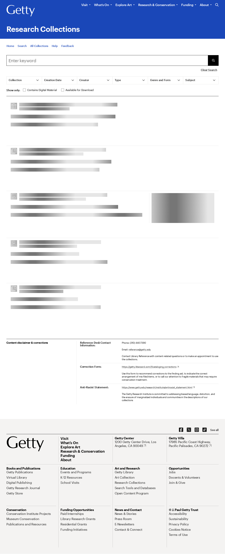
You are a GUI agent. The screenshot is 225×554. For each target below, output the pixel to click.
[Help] (55, 45)
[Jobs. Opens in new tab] (172, 472)
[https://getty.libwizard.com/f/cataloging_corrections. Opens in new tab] (150, 367)
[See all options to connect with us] (214, 430)
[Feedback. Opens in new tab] (67, 45)
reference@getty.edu (140, 349)
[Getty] (20, 11)
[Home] (10, 45)
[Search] (22, 45)
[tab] (24, 80)
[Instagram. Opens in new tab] (197, 430)
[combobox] (107, 60)
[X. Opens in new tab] (189, 430)
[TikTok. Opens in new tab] (204, 430)
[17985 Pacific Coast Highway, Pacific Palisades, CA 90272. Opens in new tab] (194, 444)
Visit (84, 5)
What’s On (101, 5)
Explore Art (123, 5)
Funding (187, 5)
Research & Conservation (156, 5)
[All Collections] (39, 45)
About (204, 5)
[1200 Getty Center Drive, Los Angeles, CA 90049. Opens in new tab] (140, 444)
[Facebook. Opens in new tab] (181, 430)
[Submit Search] (213, 60)
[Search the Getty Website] (217, 5)
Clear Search (209, 69)
